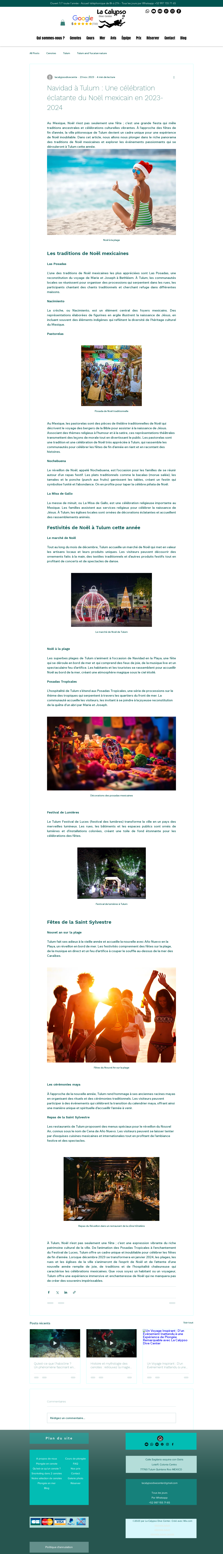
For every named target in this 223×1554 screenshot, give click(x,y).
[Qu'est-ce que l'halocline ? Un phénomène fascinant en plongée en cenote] (55, 1343)
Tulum (66, 53)
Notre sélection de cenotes (47, 1478)
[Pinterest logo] (166, 11)
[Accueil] (160, 1438)
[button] (62, 22)
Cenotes (51, 53)
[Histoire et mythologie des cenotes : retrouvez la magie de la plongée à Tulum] (111, 1343)
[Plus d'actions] (174, 77)
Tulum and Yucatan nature (92, 53)
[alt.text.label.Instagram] (167, 1444)
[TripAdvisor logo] (160, 11)
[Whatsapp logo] (147, 11)
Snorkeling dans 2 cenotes (47, 1473)
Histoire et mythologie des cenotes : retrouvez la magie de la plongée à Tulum (110, 1365)
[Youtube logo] (153, 11)
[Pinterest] (162, 1444)
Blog (46, 1488)
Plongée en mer (47, 1483)
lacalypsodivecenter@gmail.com (160, 1482)
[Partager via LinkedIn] (65, 1292)
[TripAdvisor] (157, 1444)
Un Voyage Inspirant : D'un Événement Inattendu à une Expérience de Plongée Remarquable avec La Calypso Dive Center (166, 1365)
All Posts (34, 53)
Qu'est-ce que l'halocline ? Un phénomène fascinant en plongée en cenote (54, 1365)
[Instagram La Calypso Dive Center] (172, 11)
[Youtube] (146, 1444)
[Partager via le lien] (74, 1292)
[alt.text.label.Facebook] (172, 1444)
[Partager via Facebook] (48, 1292)
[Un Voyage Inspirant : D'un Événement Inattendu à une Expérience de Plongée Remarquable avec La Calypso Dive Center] (168, 1343)
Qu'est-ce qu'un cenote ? (47, 1468)
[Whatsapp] (151, 1444)
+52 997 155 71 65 (165, 3)
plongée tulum (162, 1525)
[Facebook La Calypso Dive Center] (178, 11)
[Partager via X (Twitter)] (57, 1292)
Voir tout (188, 1322)
